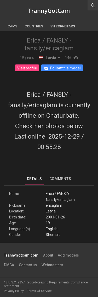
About (48, 255)
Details (34, 179)
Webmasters (52, 265)
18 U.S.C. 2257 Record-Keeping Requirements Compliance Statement (46, 284)
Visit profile (27, 68)
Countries (34, 26)
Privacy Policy (14, 291)
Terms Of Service (39, 291)
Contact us (28, 265)
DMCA (9, 265)
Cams (12, 26)
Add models (68, 255)
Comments (60, 179)
